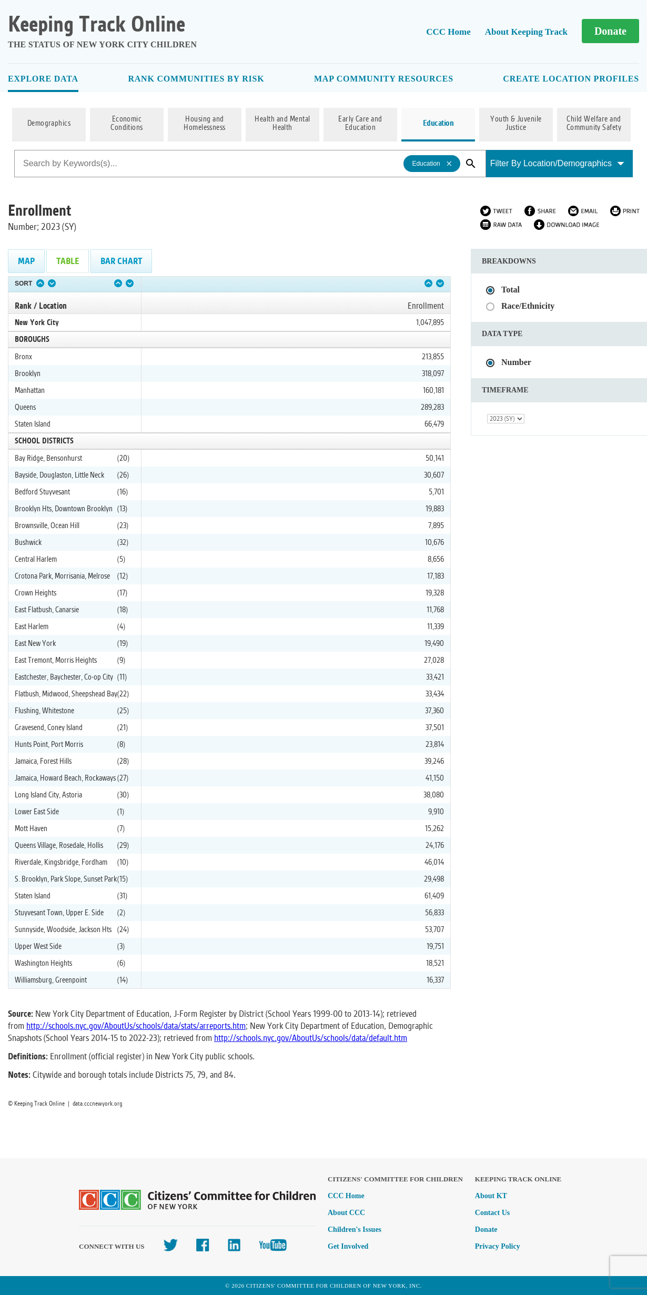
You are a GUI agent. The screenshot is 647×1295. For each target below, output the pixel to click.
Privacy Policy (497, 1246)
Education (438, 123)
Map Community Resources (383, 78)
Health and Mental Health (282, 123)
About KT (491, 1196)
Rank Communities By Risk (196, 78)
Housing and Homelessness (205, 123)
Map (26, 261)
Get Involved (348, 1246)
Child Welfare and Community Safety (594, 123)
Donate (610, 31)
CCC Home (448, 32)
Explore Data (43, 78)
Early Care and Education (360, 123)
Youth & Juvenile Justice (516, 123)
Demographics (49, 123)
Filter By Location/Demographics (557, 163)
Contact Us (492, 1213)
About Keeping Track (526, 32)
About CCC (346, 1213)
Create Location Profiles (571, 78)
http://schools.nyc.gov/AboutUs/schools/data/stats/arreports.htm (136, 1026)
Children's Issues (354, 1229)
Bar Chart (121, 261)
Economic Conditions (126, 123)
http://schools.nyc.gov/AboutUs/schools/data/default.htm (310, 1038)
